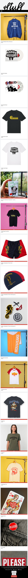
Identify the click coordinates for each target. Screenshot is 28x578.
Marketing (20, 569)
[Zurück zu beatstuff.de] (14, 7)
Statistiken (15, 569)
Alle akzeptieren (14, 576)
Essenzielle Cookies (9, 569)
